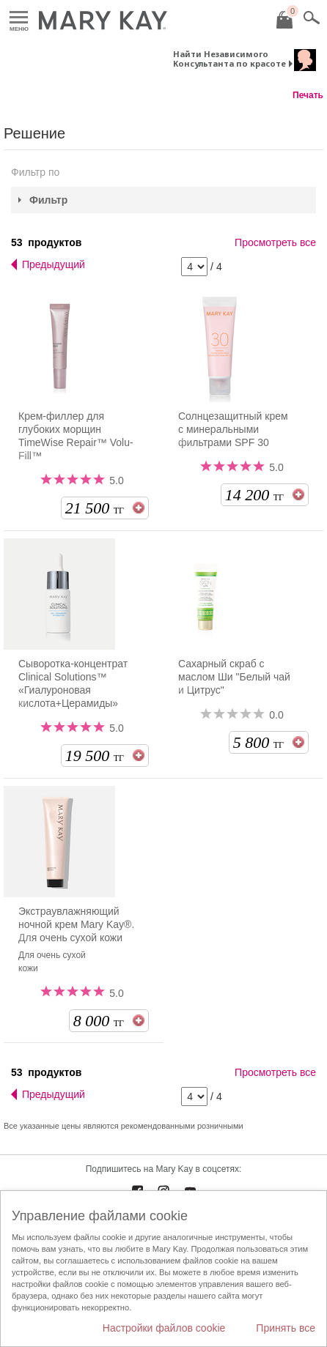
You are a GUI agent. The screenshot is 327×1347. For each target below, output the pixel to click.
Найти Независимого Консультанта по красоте (229, 58)
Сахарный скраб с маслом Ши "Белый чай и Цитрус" (234, 677)
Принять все (285, 1328)
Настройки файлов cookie (164, 1328)
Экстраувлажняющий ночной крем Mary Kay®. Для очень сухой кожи (76, 924)
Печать (308, 95)
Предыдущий (53, 264)
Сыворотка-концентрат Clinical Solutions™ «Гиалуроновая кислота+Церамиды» (73, 683)
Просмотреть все (275, 242)
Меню (19, 18)
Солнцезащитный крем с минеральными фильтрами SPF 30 (233, 429)
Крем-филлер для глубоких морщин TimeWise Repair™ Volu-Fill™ (75, 435)
